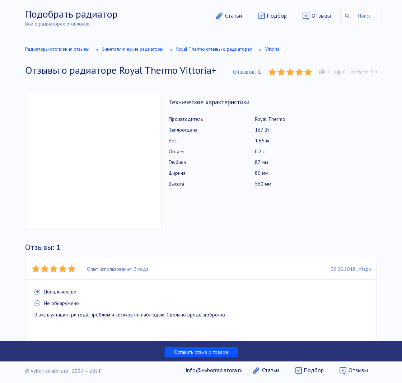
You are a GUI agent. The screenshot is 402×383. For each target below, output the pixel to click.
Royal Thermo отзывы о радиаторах (214, 49)
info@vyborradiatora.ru (214, 370)
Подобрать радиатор (71, 13)
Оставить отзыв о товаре (201, 352)
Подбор (277, 15)
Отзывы (321, 15)
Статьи (233, 15)
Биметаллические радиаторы (132, 49)
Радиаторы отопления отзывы (57, 49)
